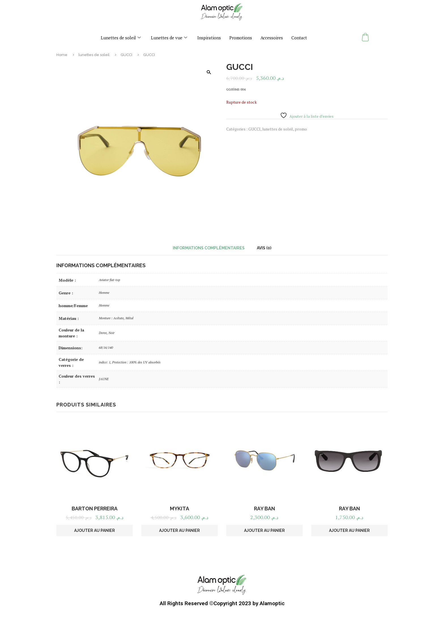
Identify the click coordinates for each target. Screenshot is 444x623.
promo (301, 129)
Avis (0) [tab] (264, 248)
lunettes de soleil (94, 55)
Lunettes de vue (169, 37)
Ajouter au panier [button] (94, 530)
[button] (209, 72)
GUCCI (126, 55)
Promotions (240, 37)
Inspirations (209, 37)
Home (61, 55)
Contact (299, 37)
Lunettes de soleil (121, 37)
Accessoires (272, 37)
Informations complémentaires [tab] (209, 248)
